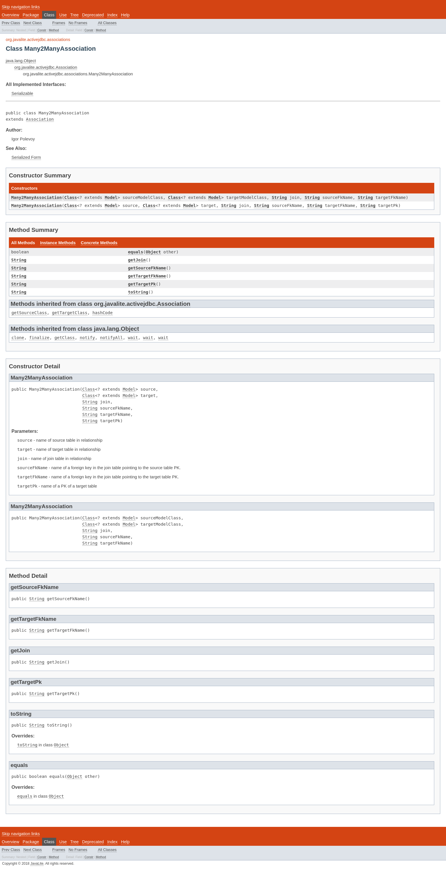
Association (40, 119)
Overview (10, 15)
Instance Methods (58, 242)
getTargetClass (69, 312)
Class (70, 197)
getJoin (137, 259)
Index (112, 15)
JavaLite (37, 864)
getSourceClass (29, 312)
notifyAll (111, 337)
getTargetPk (142, 283)
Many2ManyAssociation (36, 197)
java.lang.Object (21, 60)
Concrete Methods (99, 242)
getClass (64, 337)
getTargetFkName (147, 275)
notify (87, 337)
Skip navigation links (21, 7)
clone (17, 337)
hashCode (102, 312)
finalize (39, 337)
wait (133, 337)
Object (153, 251)
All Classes (107, 23)
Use (63, 15)
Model (111, 197)
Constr (41, 30)
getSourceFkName (147, 267)
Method (54, 30)
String (279, 197)
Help (125, 15)
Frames (58, 23)
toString (138, 291)
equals (135, 251)
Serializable (22, 93)
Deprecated (93, 15)
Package (31, 15)
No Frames (78, 23)
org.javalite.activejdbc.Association (45, 67)
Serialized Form (26, 157)
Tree (74, 15)
